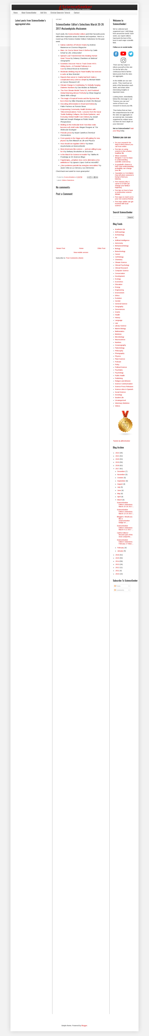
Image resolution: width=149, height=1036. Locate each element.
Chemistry (118, 260)
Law (116, 323)
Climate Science (121, 262)
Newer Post (60, 248)
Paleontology (120, 348)
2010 (117, 574)
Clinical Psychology (122, 265)
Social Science (120, 392)
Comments (119, 590)
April (119, 497)
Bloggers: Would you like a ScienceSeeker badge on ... (124, 519)
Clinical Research (121, 268)
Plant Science (120, 359)
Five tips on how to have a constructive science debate (124, 192)
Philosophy (119, 351)
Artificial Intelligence (122, 240)
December (121, 471)
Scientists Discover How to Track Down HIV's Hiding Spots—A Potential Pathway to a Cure (78, 66)
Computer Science (122, 271)
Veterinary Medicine (122, 403)
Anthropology (120, 232)
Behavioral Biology (122, 246)
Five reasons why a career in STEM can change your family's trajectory (122, 184)
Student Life (119, 397)
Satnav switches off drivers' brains (73, 45)
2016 (117, 555)
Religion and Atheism (122, 381)
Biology (117, 248)
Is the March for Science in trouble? (74, 154)
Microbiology (119, 337)
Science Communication (124, 384)
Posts (117, 586)
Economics (119, 282)
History (117, 317)
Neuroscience (120, 340)
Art (116, 237)
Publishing (119, 378)
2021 (117, 456)
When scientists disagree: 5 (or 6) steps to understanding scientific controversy (124, 159)
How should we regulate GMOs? (73, 144)
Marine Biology (120, 328)
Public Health (120, 375)
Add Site (43, 12)
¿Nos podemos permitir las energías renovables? (79, 165)
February (120, 548)
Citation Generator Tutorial (60, 12)
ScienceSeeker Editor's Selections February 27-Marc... (125, 542)
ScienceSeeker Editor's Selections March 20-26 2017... (125, 504)
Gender (118, 301)
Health (117, 315)
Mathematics (119, 331)
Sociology (118, 395)
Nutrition (118, 342)
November (121, 474)
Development (120, 276)
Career (117, 254)
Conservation (120, 273)
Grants (117, 312)
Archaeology (119, 235)
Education (118, 284)
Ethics (117, 295)
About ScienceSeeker (29, 12)
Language (118, 320)
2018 (117, 465)
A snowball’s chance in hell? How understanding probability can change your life (124, 167)
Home (16, 12)
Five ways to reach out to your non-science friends (124, 198)
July (119, 487)
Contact (77, 12)
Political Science (121, 367)
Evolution (118, 298)
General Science (121, 304)
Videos (117, 406)
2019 (117, 462)
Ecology (118, 279)
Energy (117, 287)
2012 (117, 567)
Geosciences (120, 309)
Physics (118, 356)
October (120, 478)
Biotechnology (120, 251)
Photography (119, 353)
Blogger (84, 1025)
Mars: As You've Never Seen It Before (75, 50)
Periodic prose (66, 133)
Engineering (119, 290)
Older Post (101, 248)
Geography (119, 306)
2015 (117, 558)
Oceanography (120, 345)
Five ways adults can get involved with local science (124, 203)
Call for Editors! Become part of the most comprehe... (125, 535)
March (119, 500)
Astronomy (119, 243)
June (119, 490)
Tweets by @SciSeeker (121, 441)
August (120, 484)
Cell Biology (119, 257)
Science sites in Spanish (124, 389)
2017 (117, 469)
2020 (117, 459)
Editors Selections (68, 180)
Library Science (120, 326)
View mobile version (81, 252)
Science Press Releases (124, 386)
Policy (117, 364)
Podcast (118, 362)
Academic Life (120, 229)
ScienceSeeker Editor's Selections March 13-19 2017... (125, 512)
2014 (117, 561)
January (120, 551)
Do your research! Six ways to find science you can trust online (124, 144)
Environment (119, 293)
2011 (117, 571)
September (121, 481)
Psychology (119, 373)
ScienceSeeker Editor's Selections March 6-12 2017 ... (125, 528)
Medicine (118, 334)
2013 (117, 564)
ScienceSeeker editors (77, 34)
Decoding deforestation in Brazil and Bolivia (77, 104)
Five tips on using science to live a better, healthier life (123, 151)
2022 (117, 453)
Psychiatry (119, 370)
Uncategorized (120, 400)
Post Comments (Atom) (74, 258)
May (119, 493)
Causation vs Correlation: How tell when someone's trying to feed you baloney (124, 176)
